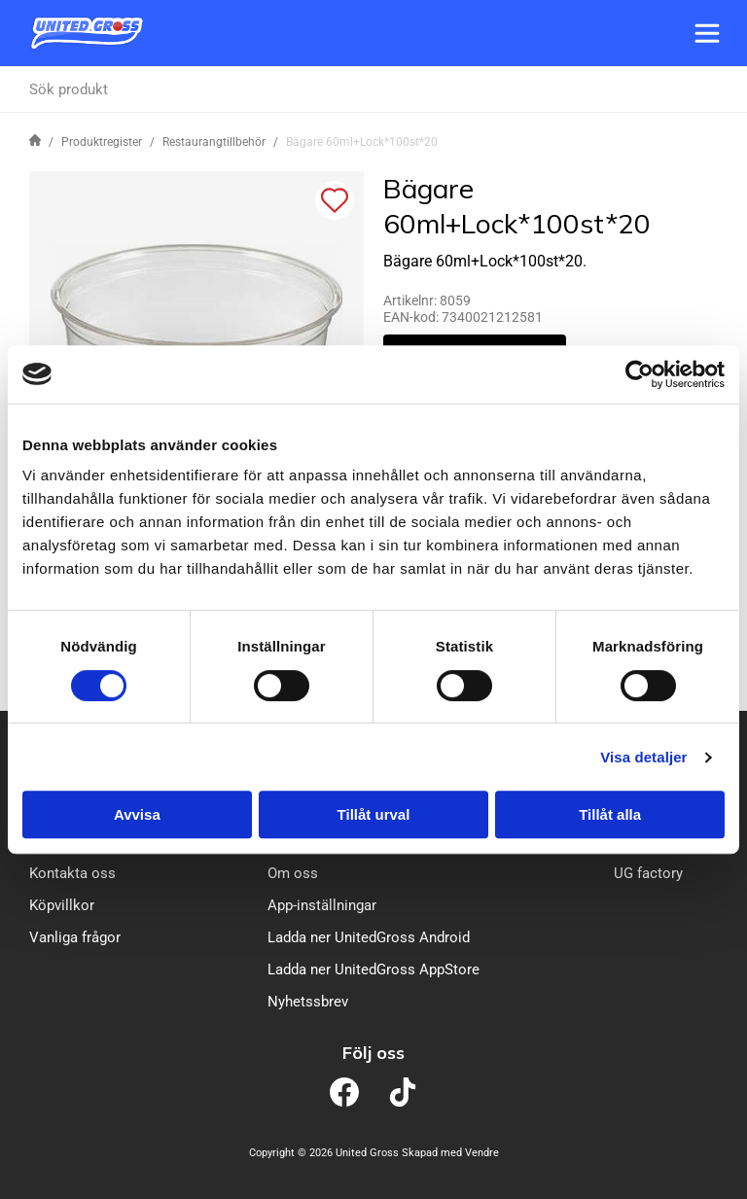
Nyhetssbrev (307, 1001)
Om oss (292, 873)
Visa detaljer (643, 757)
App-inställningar (321, 905)
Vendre (482, 1152)
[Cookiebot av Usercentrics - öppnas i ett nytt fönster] (639, 374)
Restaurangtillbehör (214, 142)
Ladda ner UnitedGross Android (368, 937)
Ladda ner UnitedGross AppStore (373, 969)
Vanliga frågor (75, 937)
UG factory (648, 873)
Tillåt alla (610, 814)
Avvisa (137, 814)
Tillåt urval (374, 814)
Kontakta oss (72, 873)
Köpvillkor (61, 905)
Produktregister (101, 142)
